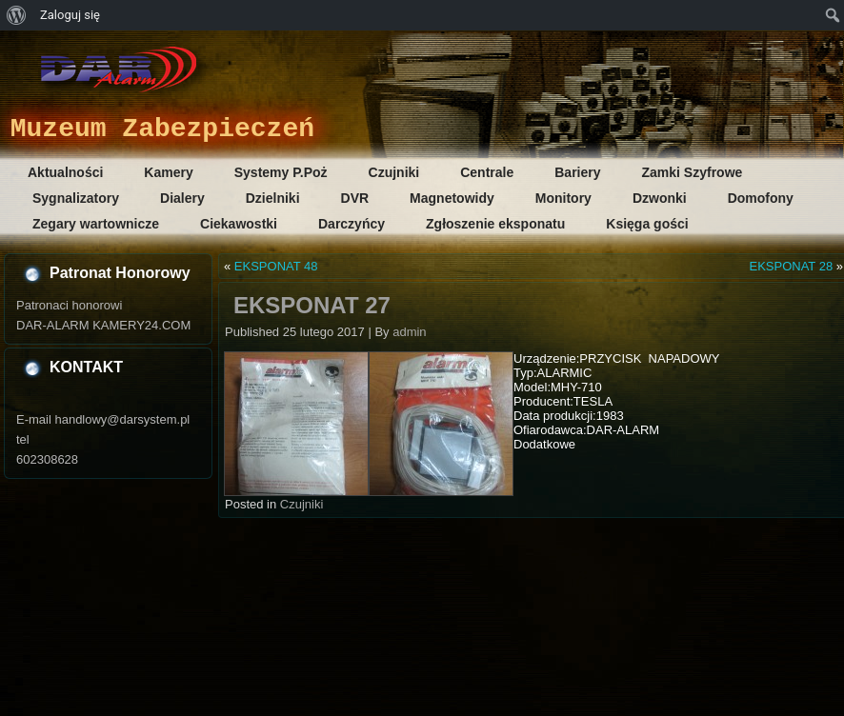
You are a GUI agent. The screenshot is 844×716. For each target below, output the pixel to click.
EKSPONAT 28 (791, 266)
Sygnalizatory (75, 198)
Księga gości (647, 223)
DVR (355, 198)
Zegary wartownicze (95, 223)
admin (409, 332)
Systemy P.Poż (281, 172)
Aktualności (65, 172)
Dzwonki (660, 198)
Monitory (563, 198)
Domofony (761, 198)
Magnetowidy (452, 198)
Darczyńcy (351, 223)
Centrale (486, 172)
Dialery (182, 198)
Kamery (168, 172)
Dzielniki (273, 198)
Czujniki (394, 172)
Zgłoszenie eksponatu (495, 223)
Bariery (577, 172)
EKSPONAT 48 (276, 266)
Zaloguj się (70, 15)
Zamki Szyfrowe (692, 172)
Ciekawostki (238, 223)
